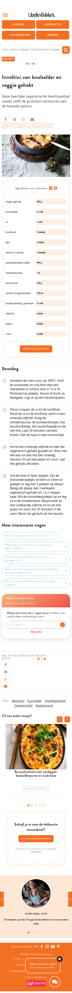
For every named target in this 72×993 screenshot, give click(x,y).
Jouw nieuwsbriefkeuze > (36, 838)
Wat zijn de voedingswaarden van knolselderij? (30, 535)
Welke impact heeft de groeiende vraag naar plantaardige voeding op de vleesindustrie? (36, 570)
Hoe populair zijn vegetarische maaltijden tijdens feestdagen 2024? (36, 558)
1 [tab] (28, 805)
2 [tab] (32, 805)
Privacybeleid (36, 851)
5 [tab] (44, 805)
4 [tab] (40, 805)
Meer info (36, 631)
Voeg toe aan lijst (36, 349)
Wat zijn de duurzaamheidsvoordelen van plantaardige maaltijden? (36, 582)
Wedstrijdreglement (20, 971)
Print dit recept (42, 125)
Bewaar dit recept (15, 125)
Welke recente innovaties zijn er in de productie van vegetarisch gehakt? (36, 546)
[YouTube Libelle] (53, 946)
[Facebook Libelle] (42, 946)
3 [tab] (36, 805)
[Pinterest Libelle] (58, 946)
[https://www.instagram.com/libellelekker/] (47, 946)
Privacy (17, 958)
